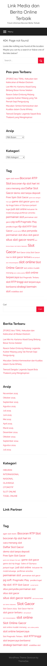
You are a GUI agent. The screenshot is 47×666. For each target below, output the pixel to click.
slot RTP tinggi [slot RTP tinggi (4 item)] (15, 281)
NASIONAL (8, 479)
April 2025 (7, 423)
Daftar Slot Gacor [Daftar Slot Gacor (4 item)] (13, 547)
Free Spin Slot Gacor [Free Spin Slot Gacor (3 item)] (17, 197)
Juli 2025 (7, 410)
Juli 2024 (7, 449)
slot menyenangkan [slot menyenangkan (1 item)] (12, 262)
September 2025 (10, 402)
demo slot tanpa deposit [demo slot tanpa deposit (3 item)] (27, 193)
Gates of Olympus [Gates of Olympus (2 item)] (22, 205)
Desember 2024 (10, 432)
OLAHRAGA (8, 483)
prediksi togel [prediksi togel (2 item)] (12, 226)
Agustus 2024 (9, 445)
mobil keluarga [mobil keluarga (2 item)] (12, 213)
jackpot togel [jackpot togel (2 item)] (8, 567)
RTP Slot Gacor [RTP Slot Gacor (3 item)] (21, 584)
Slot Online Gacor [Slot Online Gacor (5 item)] (14, 623)
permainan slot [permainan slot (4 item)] (15, 217)
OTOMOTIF (8, 487)
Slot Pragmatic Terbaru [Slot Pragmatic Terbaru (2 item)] (29, 277)
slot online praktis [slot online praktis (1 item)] (19, 273)
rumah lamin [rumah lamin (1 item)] (17, 231)
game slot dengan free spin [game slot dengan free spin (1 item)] (11, 560)
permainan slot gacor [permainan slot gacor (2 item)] (31, 575)
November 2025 (10, 393)
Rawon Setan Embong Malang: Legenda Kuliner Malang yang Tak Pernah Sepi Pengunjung (21, 98)
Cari (5, 304)
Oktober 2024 (9, 437)
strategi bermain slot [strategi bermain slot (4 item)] (15, 645)
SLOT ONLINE (9, 492)
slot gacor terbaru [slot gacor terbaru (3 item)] (22, 257)
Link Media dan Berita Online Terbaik (23, 12)
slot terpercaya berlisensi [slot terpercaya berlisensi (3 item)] (16, 640)
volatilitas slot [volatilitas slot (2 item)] (17, 291)
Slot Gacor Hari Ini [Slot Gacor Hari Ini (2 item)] (25, 608)
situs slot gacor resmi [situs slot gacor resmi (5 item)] (20, 239)
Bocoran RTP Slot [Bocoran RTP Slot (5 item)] (29, 533)
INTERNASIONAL (11, 474)
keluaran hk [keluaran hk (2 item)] (32, 209)
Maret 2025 (8, 428)
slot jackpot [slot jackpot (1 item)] (36, 257)
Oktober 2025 (9, 398)
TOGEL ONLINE (10, 496)
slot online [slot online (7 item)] (27, 262)
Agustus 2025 (9, 406)
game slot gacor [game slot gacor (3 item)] (21, 201)
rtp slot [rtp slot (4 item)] (22, 226)
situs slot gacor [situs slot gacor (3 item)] (31, 234)
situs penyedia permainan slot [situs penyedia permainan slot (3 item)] (19, 589)
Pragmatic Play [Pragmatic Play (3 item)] (28, 221)
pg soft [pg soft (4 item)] (15, 221)
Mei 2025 (7, 419)
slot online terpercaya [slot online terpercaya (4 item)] (16, 631)
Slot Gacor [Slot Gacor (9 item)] (26, 603)
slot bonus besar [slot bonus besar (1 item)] (37, 598)
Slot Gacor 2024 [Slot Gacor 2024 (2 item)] (23, 252)
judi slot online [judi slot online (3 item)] (19, 209)
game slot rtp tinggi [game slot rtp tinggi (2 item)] (11, 563)
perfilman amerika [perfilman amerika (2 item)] (27, 213)
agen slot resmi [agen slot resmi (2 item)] (12, 178)
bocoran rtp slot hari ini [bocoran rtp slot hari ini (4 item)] (25, 183)
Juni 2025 (7, 415)
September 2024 (10, 441)
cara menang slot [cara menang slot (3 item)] (15, 188)
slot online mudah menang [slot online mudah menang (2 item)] (14, 627)
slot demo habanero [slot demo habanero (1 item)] (20, 246)
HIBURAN (7, 470)
